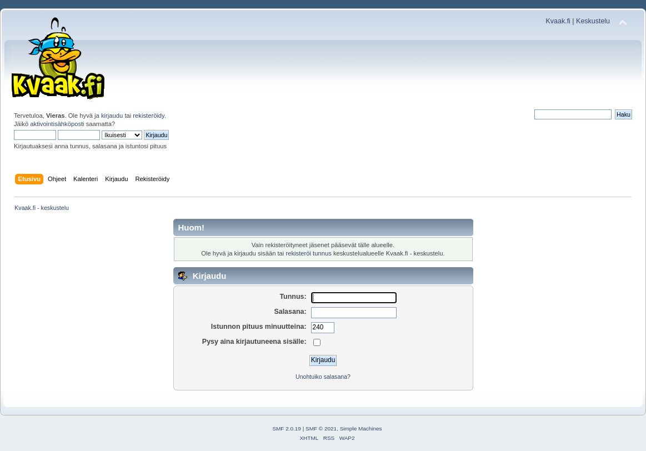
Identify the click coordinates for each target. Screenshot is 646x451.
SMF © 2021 (321, 428)
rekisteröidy (148, 115)
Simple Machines (361, 428)
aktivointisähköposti (57, 124)
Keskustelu (593, 21)
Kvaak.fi (558, 21)
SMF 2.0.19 (286, 428)
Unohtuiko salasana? (323, 376)
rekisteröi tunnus (308, 253)
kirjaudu (112, 115)
